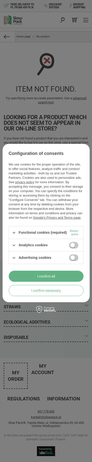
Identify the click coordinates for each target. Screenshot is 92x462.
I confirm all (46, 276)
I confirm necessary (46, 291)
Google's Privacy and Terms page (57, 217)
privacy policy (24, 182)
